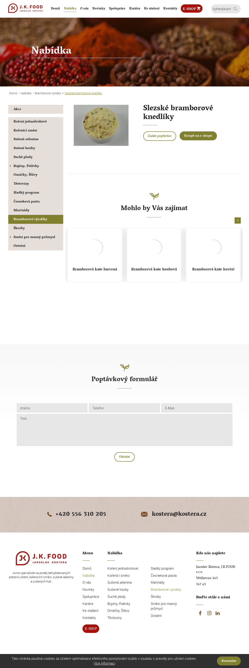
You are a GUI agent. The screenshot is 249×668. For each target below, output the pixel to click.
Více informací (104, 663)
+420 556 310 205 (75, 514)
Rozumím (229, 661)
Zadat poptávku (159, 136)
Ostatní (19, 246)
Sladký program (26, 193)
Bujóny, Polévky (23, 166)
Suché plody (23, 157)
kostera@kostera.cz (173, 514)
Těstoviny (21, 184)
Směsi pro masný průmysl (31, 237)
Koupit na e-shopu (198, 136)
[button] (238, 220)
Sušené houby (24, 148)
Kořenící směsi (25, 131)
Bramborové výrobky (30, 219)
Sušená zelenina (26, 139)
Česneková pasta (27, 202)
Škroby (19, 228)
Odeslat (124, 457)
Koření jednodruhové (30, 122)
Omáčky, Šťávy (25, 175)
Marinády (21, 211)
